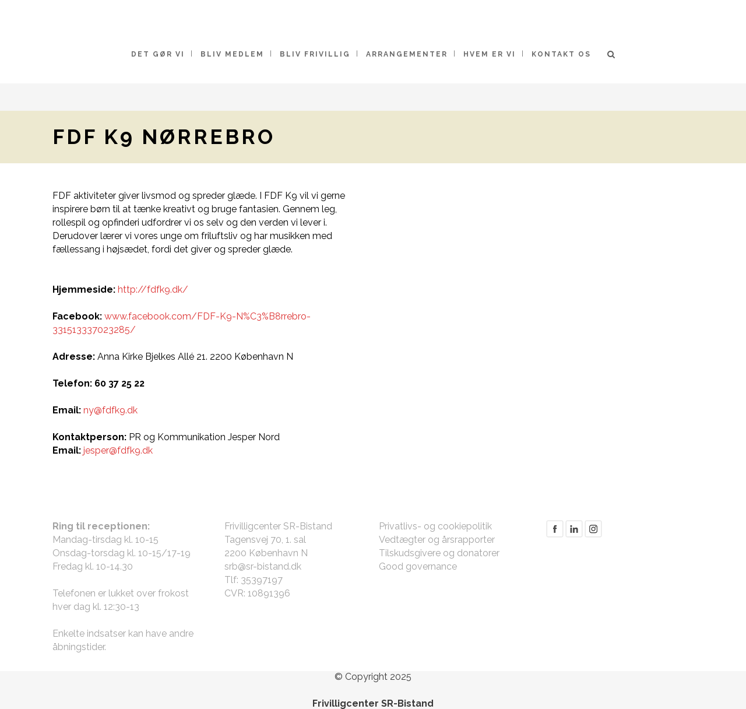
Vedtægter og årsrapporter (437, 539)
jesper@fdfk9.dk (118, 450)
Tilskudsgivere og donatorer (439, 553)
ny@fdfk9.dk (110, 410)
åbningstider (78, 646)
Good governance (418, 566)
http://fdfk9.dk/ (153, 289)
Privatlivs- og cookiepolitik (435, 526)
